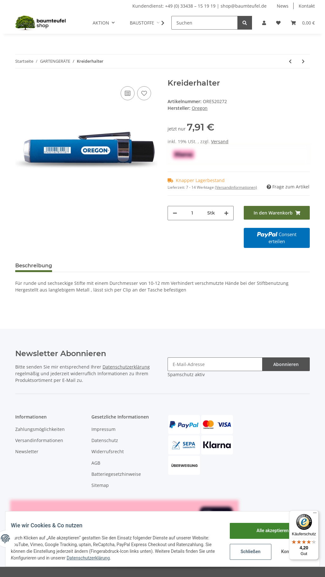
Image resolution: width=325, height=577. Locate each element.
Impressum (103, 429)
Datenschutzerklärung (126, 367)
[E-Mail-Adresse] (215, 364)
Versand (220, 141)
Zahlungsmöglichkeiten (40, 429)
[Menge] (192, 213)
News (283, 6)
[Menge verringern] (175, 213)
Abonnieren (286, 364)
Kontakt (307, 6)
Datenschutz (104, 440)
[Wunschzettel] (278, 23)
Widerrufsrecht (107, 451)
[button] (264, 23)
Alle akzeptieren (268, 530)
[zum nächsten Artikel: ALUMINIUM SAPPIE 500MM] (303, 61)
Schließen (246, 551)
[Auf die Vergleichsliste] (128, 93)
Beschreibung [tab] (33, 266)
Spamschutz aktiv (186, 374)
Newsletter (26, 451)
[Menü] (315, 514)
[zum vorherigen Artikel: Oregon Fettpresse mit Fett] (290, 61)
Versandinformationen (39, 440)
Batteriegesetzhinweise (116, 474)
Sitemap (100, 485)
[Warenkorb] (303, 23)
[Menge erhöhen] (226, 213)
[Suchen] (204, 23)
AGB (95, 463)
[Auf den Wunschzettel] (144, 93)
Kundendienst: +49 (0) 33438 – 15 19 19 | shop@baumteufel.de (199, 6)
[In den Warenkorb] (277, 213)
